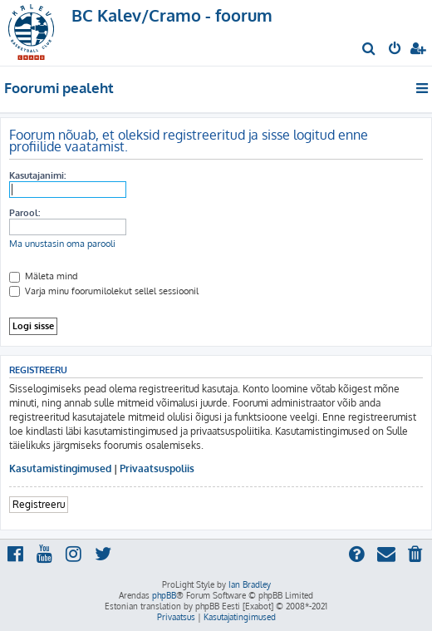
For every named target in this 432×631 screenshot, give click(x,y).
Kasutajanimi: (37, 175)
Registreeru (38, 504)
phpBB (164, 595)
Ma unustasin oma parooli (62, 243)
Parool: (24, 213)
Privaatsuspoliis (157, 468)
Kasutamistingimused (60, 468)
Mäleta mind (43, 276)
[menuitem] (369, 50)
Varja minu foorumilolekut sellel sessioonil (104, 291)
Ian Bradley (249, 584)
